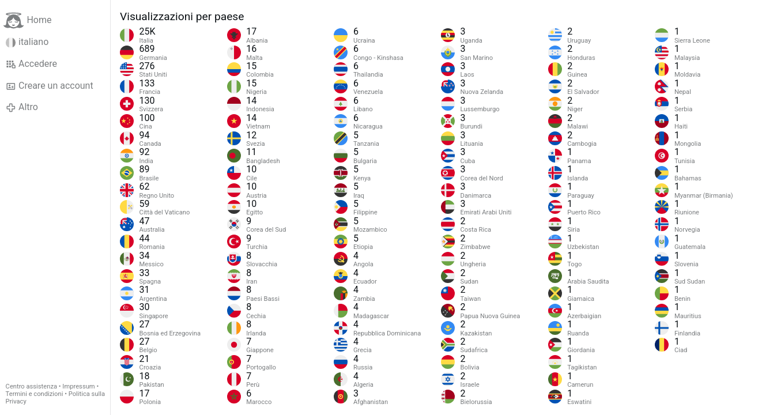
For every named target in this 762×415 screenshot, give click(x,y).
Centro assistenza (31, 386)
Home (27, 20)
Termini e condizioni (34, 394)
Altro (22, 107)
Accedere (31, 64)
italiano (27, 42)
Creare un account (49, 86)
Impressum (78, 386)
